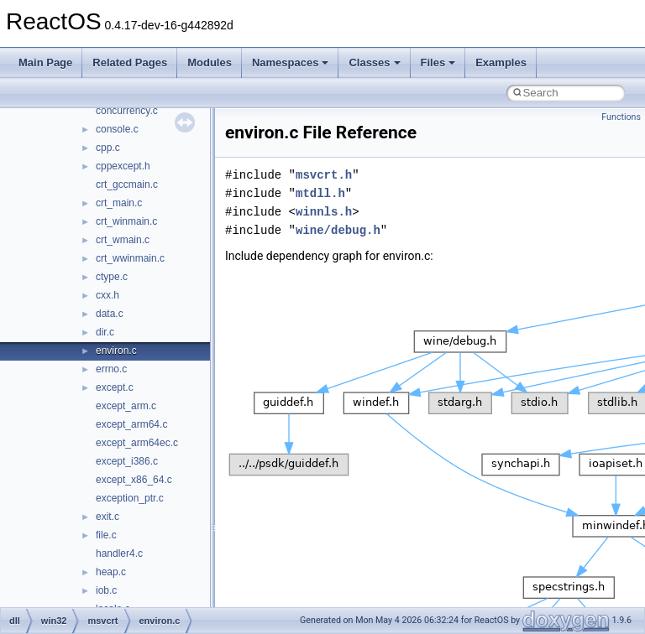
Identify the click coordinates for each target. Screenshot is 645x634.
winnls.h (324, 212)
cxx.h (107, 295)
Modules (209, 62)
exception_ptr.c (130, 498)
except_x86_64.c (134, 480)
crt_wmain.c (122, 240)
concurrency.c (127, 111)
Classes (374, 62)
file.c (106, 535)
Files (438, 62)
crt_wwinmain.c (130, 258)
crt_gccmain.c (127, 184)
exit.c (107, 516)
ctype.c (112, 277)
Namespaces (290, 62)
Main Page (45, 62)
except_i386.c (127, 461)
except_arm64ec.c (137, 443)
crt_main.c (119, 203)
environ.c (116, 350)
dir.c (105, 332)
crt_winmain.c (126, 221)
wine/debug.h (338, 230)
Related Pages (129, 62)
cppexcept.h (123, 166)
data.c (109, 314)
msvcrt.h (324, 175)
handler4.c (119, 553)
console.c (117, 129)
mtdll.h (320, 193)
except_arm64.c (131, 424)
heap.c (111, 572)
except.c (115, 387)
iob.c (106, 590)
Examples (501, 62)
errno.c (111, 369)
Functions (621, 117)
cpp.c (108, 147)
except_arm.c (126, 406)
